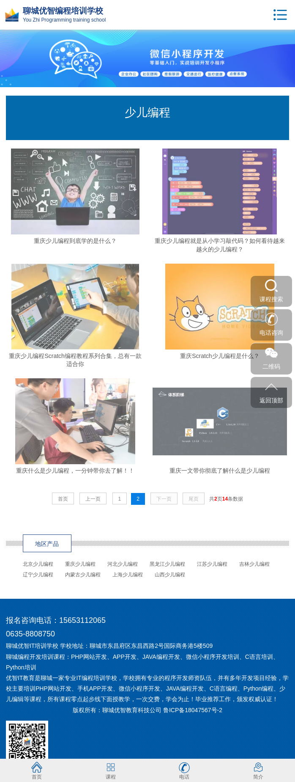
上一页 (93, 499)
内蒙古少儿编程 (83, 575)
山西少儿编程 (170, 575)
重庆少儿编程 (80, 564)
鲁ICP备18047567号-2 (192, 710)
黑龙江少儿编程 (167, 564)
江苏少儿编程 (212, 564)
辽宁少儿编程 (38, 575)
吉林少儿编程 (254, 564)
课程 (110, 770)
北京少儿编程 (38, 564)
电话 (184, 770)
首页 (63, 499)
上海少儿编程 (127, 575)
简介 (258, 770)
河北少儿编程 (122, 564)
